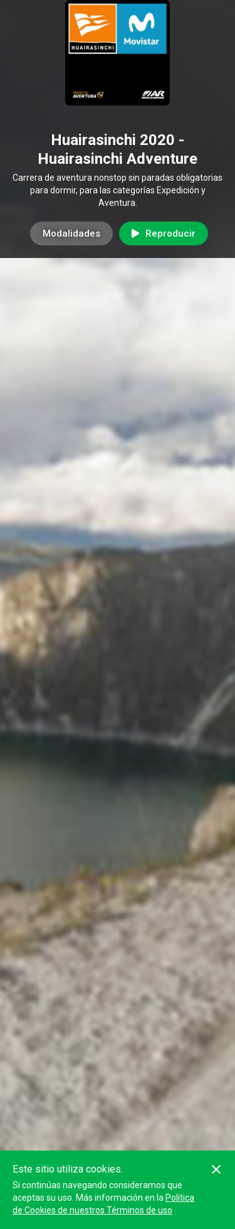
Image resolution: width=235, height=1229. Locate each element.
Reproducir (164, 233)
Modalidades (71, 233)
